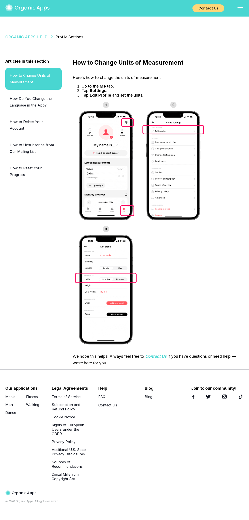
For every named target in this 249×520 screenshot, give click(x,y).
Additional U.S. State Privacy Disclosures (69, 451)
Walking (32, 404)
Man (9, 404)
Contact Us (208, 8)
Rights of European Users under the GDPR (68, 429)
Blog (148, 397)
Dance (10, 412)
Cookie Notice (63, 417)
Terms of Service (66, 397)
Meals (10, 397)
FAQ (101, 397)
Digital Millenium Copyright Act (65, 476)
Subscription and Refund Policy (66, 406)
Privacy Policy (64, 442)
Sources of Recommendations (67, 464)
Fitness (32, 397)
